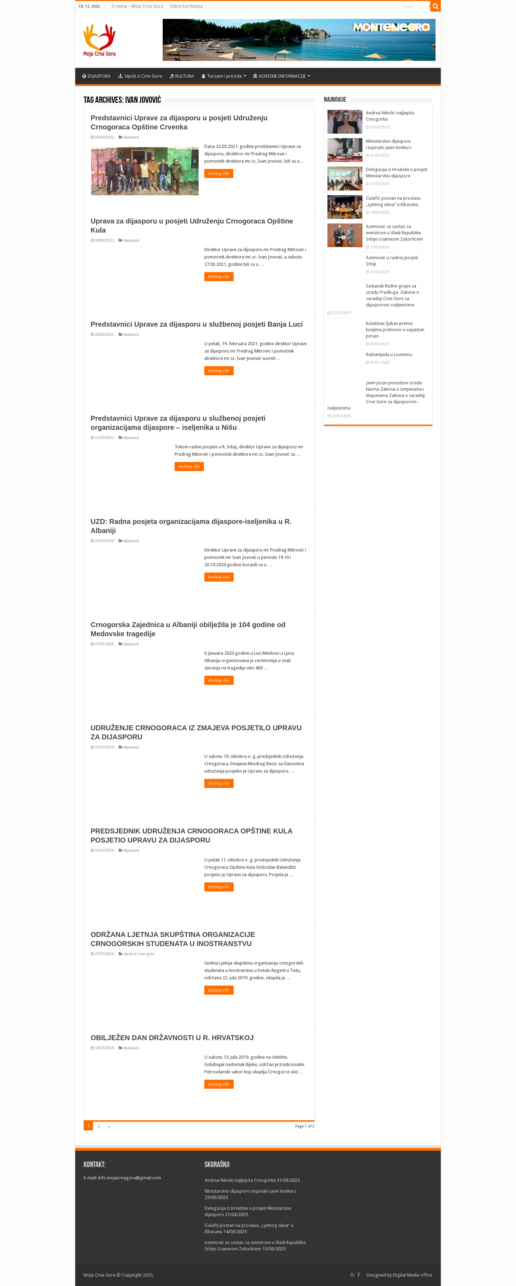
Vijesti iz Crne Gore (140, 76)
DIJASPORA (96, 76)
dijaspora (131, 137)
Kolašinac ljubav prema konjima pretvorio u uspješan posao (395, 330)
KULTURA (182, 76)
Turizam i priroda (222, 76)
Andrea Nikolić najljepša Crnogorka (240, 1179)
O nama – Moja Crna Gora (137, 6)
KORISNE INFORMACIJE (279, 76)
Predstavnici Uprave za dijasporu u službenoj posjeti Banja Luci (197, 324)
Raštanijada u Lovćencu (389, 354)
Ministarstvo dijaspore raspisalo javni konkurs (250, 1190)
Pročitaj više (218, 173)
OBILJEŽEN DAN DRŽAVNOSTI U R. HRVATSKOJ (172, 1037)
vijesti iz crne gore (138, 953)
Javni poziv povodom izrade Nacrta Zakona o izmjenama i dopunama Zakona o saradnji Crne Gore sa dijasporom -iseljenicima (376, 395)
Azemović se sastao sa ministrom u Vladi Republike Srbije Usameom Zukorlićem (394, 233)
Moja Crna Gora (99, 1274)
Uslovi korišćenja (186, 6)
